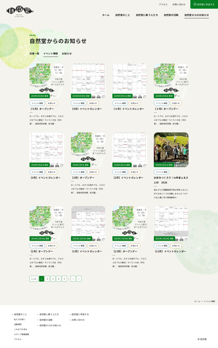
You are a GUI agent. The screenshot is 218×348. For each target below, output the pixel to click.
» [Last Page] (78, 278)
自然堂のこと (122, 15)
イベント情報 (50, 53)
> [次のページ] (73, 278)
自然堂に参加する (206, 4)
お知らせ (67, 53)
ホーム (105, 15)
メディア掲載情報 (21, 334)
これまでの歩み (20, 329)
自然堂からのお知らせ (196, 15)
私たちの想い (19, 319)
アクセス (163, 4)
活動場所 (18, 324)
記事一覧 (34, 53)
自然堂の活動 (171, 15)
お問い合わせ (178, 4)
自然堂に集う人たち (147, 15)
